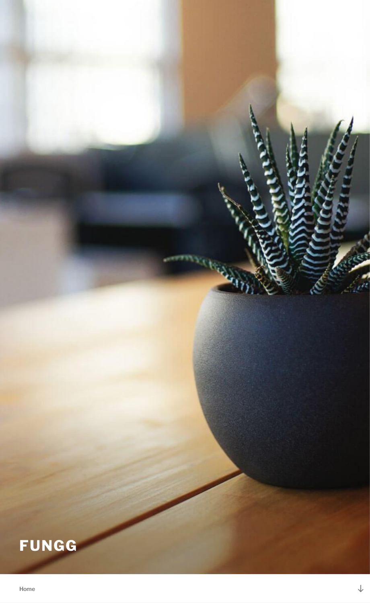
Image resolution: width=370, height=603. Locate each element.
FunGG (48, 545)
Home (27, 588)
